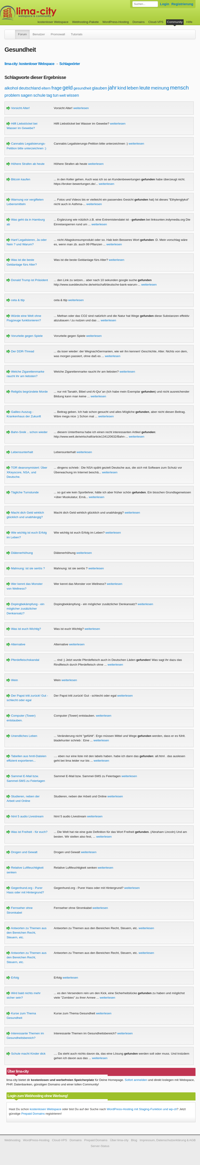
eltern (46, 88)
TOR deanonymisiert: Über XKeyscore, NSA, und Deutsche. (27, 472)
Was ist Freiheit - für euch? (27, 832)
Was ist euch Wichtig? (24, 629)
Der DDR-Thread (20, 351)
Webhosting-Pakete (85, 22)
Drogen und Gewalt (22, 852)
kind (122, 87)
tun (56, 95)
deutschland (30, 88)
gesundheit (82, 88)
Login (164, 4)
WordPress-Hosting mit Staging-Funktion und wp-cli (142, 1109)
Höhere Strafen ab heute (25, 163)
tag (49, 95)
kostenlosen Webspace (45, 1109)
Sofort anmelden (136, 1080)
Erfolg (13, 977)
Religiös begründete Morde (27, 391)
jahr (112, 88)
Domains (139, 22)
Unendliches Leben (22, 736)
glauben (99, 88)
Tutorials (76, 34)
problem (12, 95)
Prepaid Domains (33, 1113)
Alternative (16, 644)
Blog (134, 1140)
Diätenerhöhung (20, 553)
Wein (12, 680)
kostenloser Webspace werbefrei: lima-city (45, 13)
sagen (26, 95)
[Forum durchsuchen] (145, 4)
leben (132, 87)
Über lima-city (119, 1140)
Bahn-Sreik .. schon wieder (27, 432)
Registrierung (182, 4)
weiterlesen (81, 108)
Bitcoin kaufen (18, 179)
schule (39, 95)
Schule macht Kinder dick (26, 1053)
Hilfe (189, 22)
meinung (160, 87)
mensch (179, 88)
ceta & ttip (15, 300)
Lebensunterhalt (20, 452)
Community (175, 22)
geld (67, 88)
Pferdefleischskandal (23, 660)
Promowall (58, 34)
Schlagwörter (69, 64)
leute (144, 88)
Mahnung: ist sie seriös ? (26, 568)
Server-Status (100, 1146)
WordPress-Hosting (115, 22)
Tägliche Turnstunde (23, 492)
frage (56, 87)
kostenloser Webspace (53, 22)
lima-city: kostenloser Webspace (29, 64)
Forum (22, 34)
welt (62, 95)
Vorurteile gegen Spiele (24, 336)
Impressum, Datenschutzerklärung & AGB (168, 1140)
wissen (73, 95)
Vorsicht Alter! (18, 108)
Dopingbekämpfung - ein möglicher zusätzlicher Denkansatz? (25, 608)
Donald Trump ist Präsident (27, 280)
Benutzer (39, 34)
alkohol (11, 88)
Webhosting (12, 1140)
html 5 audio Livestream (25, 816)
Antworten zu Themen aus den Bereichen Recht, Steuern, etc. (26, 932)
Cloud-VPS (155, 22)
